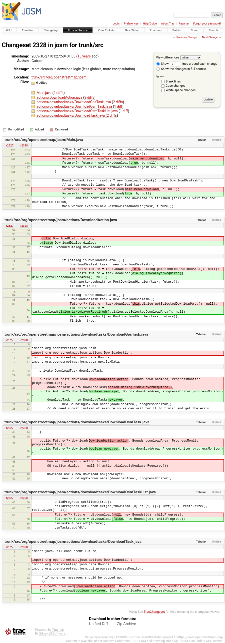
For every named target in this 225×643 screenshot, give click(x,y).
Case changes (176, 85)
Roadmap (156, 30)
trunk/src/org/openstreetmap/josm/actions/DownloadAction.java (60, 220)
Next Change (210, 37)
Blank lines (173, 81)
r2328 (24, 145)
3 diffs (89, 97)
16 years (84, 56)
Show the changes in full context (181, 69)
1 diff (118, 106)
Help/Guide (150, 23)
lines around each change (193, 63)
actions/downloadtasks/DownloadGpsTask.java (74, 102)
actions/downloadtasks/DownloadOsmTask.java (74, 106)
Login (116, 23)
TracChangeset (154, 612)
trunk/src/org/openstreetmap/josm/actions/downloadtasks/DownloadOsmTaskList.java (80, 492)
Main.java (44, 93)
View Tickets (106, 30)
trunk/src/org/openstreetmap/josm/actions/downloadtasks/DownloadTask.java (73, 541)
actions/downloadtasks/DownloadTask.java (71, 115)
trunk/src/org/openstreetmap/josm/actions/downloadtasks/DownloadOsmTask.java (77, 422)
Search (213, 30)
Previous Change (186, 37)
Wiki (9, 30)
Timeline (27, 30)
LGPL (208, 641)
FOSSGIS (120, 637)
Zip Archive (126, 624)
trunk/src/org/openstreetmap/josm (59, 77)
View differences (167, 57)
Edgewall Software (52, 633)
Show (162, 63)
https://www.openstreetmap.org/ (200, 637)
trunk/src (91, 45)
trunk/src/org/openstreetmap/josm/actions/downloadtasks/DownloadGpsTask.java (76, 334)
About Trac (167, 23)
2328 (39, 45)
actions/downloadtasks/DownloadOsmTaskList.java (77, 111)
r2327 (9, 145)
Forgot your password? (207, 23)
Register (184, 23)
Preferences (131, 23)
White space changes (181, 90)
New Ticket (132, 30)
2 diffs (59, 93)
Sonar (195, 30)
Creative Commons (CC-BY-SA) (124, 641)
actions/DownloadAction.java (59, 97)
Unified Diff (98, 624)
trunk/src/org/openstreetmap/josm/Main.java (43, 139)
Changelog (51, 30)
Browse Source (78, 30)
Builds (176, 30)
